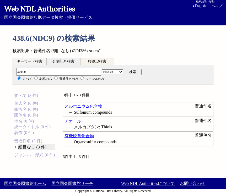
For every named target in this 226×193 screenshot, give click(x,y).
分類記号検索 (63, 61)
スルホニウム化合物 (83, 106)
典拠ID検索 (97, 61)
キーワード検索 (29, 61)
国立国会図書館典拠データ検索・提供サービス (113, 12)
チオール (72, 121)
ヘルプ (216, 6)
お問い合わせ (192, 183)
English (200, 6)
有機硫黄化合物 (79, 136)
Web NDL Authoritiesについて (148, 183)
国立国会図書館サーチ (72, 183)
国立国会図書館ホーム (25, 183)
